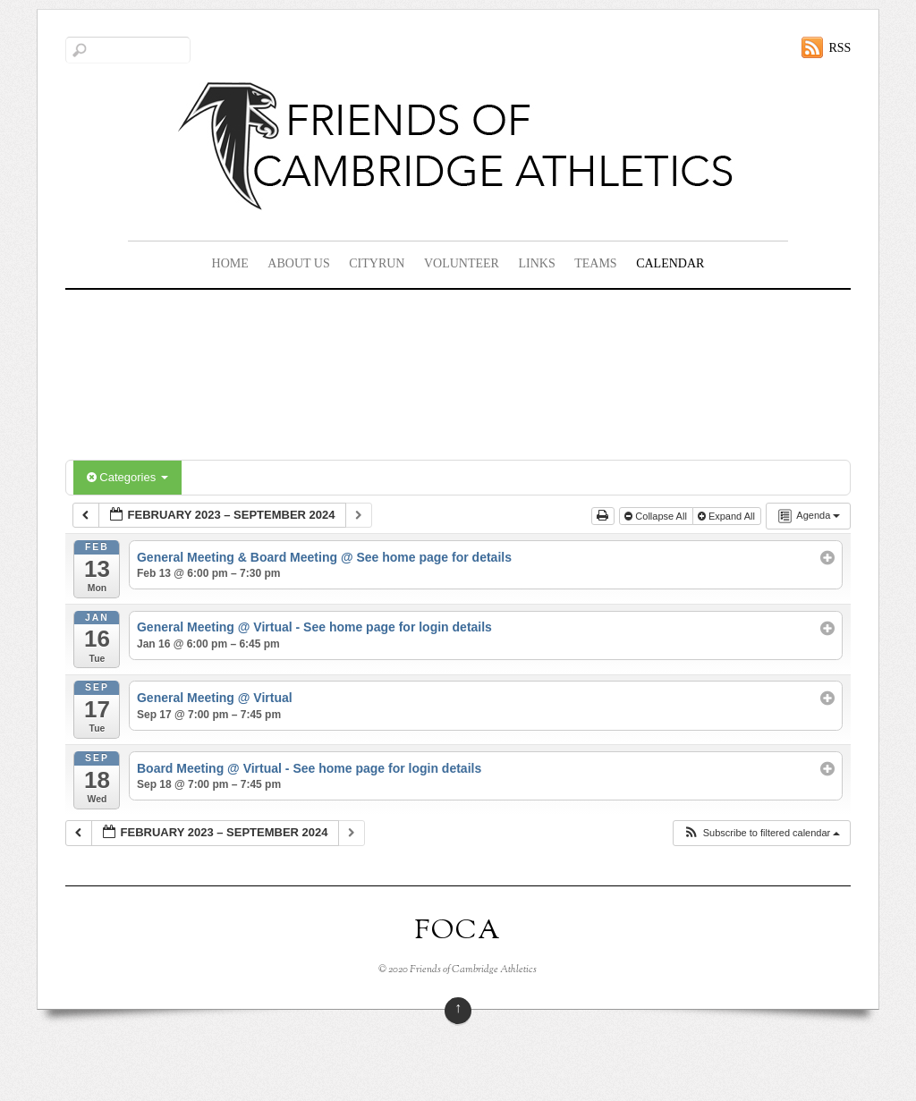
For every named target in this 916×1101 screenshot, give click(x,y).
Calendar (670, 263)
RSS (839, 48)
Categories (127, 477)
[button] (762, 833)
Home (230, 263)
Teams (595, 263)
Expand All (728, 516)
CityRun (376, 263)
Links (536, 263)
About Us (298, 263)
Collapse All (657, 516)
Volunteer (461, 263)
